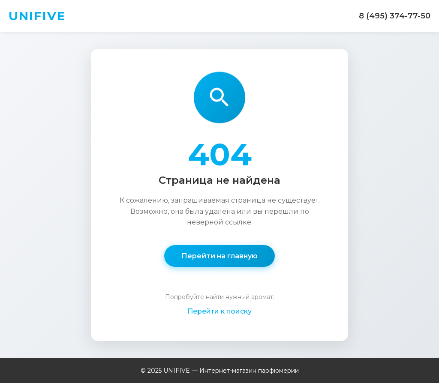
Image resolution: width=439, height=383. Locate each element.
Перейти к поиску (219, 311)
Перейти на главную (219, 256)
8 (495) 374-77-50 (394, 16)
